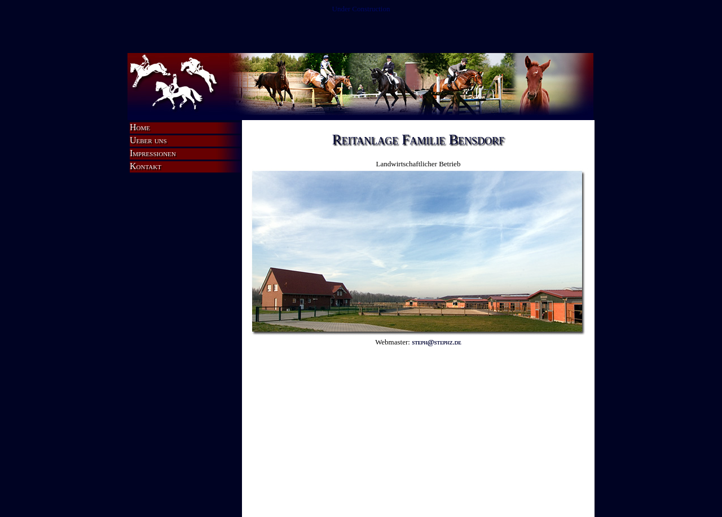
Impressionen (153, 153)
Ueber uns (148, 140)
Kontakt (145, 166)
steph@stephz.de (436, 342)
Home (140, 127)
